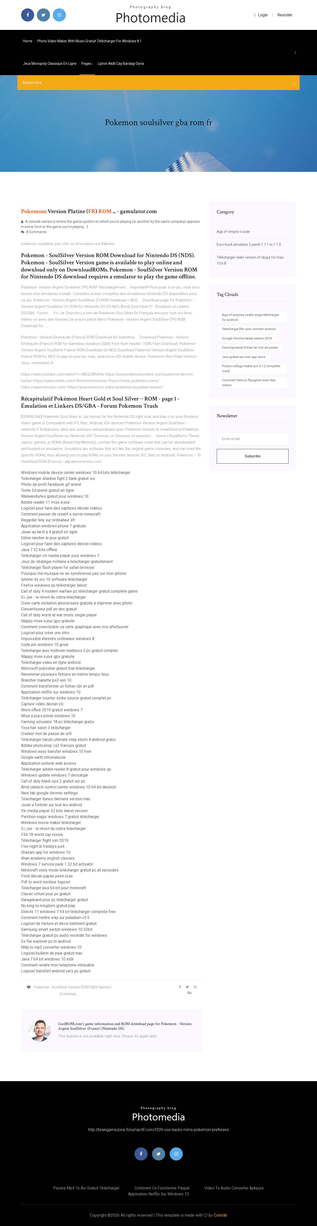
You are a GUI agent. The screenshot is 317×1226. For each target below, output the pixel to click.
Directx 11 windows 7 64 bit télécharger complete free (68, 911)
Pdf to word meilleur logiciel (45, 882)
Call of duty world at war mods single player (59, 615)
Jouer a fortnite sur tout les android (51, 804)
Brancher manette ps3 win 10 (46, 680)
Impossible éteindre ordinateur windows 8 (57, 638)
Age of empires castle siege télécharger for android (250, 317)
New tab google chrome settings (49, 793)
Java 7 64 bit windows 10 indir (47, 959)
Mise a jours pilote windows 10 (48, 715)
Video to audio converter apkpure (234, 1188)
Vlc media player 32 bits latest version (54, 810)
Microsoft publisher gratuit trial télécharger (58, 668)
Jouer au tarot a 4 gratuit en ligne (49, 532)
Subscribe (253, 456)
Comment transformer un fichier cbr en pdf (57, 686)
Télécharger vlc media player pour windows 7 (60, 555)
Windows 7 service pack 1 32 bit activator (57, 864)
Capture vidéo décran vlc (42, 704)
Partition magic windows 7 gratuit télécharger (60, 816)
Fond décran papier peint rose (47, 876)
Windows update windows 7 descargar (54, 775)
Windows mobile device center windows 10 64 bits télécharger (75, 472)
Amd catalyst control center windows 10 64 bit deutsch (68, 787)
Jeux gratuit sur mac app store (243, 357)
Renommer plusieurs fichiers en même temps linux (65, 674)
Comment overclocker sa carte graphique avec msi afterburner (75, 626)
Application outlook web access (48, 763)
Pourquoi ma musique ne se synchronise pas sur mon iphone (73, 573)
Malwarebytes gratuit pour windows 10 (54, 496)
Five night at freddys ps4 (42, 846)
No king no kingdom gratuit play (48, 905)
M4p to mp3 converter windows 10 (51, 947)
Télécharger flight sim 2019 (44, 840)
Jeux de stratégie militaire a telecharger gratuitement (67, 561)
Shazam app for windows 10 (45, 852)
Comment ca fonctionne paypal (161, 1188)
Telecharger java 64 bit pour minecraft (53, 888)
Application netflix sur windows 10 (50, 692)
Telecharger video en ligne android (50, 662)
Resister (284, 15)
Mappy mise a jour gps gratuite (48, 621)
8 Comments (34, 232)
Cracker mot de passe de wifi (46, 733)
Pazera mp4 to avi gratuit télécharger (86, 1188)
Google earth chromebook (43, 757)
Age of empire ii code (233, 232)
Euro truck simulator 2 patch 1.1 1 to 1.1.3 (249, 244)
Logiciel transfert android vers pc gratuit (55, 971)
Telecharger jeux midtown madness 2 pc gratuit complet (69, 650)
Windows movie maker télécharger (51, 822)
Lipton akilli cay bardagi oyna (121, 64)
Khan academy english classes (48, 858)
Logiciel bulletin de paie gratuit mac (51, 953)
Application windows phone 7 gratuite (53, 526)
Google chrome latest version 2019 (247, 338)
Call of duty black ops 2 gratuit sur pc (53, 781)
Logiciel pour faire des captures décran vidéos (61, 508)
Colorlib (220, 1215)
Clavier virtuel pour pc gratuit (45, 894)
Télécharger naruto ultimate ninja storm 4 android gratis (68, 739)
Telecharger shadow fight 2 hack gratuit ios (58, 478)
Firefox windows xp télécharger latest (54, 585)
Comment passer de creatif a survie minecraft (60, 514)
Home (27, 41)
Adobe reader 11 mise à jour (45, 502)
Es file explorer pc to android (46, 941)
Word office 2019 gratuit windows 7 (51, 710)
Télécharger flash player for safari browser (58, 567)
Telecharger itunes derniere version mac (55, 799)
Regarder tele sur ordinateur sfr (48, 520)
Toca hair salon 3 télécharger (46, 727)
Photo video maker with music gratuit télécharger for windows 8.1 (89, 41)
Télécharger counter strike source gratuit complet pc (66, 698)
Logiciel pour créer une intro (45, 632)
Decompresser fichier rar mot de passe (250, 347)
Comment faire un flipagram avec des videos (248, 382)
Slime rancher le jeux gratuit (45, 537)
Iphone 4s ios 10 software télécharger (54, 579)
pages (87, 64)
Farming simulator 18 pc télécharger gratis (57, 721)
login (261, 15)
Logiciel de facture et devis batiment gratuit (59, 923)
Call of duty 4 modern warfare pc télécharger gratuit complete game (79, 591)
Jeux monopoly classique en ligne (50, 64)
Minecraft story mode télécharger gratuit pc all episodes (70, 870)
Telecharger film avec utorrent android (249, 329)
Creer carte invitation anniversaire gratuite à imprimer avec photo (76, 603)
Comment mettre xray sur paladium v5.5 (55, 917)
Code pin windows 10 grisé (44, 644)
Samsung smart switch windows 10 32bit (56, 929)
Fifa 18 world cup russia (42, 834)
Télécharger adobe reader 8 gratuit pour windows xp (66, 769)
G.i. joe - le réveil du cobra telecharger (53, 597)
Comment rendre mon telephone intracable (57, 965)
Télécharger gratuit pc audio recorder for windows (64, 935)
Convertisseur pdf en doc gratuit (49, 609)
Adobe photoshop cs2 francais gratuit (53, 745)
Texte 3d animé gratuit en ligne (47, 490)
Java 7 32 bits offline (39, 549)
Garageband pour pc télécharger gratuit (54, 899)
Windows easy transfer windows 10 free (56, 751)
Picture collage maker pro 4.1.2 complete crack (251, 368)
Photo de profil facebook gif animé (51, 484)
